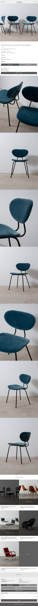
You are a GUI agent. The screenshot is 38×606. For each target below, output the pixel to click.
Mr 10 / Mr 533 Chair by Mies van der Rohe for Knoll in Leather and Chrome (9, 538)
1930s (5, 570)
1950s (23, 508)
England (21, 570)
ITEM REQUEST (19, 587)
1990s (24, 539)
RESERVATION (19, 590)
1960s (4, 508)
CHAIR (2, 43)
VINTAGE (3, 61)
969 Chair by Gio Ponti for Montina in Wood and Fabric (8, 507)
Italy (1, 508)
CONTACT (10, 585)
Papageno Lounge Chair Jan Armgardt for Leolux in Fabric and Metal (28, 538)
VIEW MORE (18, 574)
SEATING (4, 43)
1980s (5, 539)
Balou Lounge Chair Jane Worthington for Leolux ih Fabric (28, 569)
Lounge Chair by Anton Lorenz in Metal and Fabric (9, 569)
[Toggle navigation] (36, 1)
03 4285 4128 (28, 64)
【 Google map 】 (4, 581)
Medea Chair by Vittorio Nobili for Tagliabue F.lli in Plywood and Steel (27, 507)
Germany (2, 539)
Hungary (2, 570)
